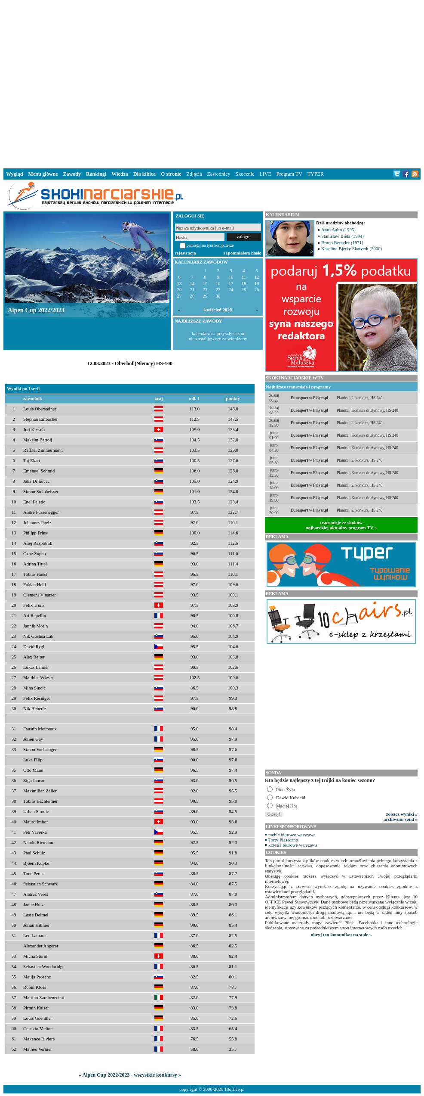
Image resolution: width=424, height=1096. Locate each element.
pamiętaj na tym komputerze (210, 245)
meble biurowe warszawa (292, 834)
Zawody (72, 174)
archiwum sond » (401, 819)
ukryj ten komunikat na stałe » (341, 934)
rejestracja (185, 252)
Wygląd (14, 174)
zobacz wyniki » (402, 814)
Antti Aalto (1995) (338, 229)
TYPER (315, 174)
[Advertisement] (131, 82)
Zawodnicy (218, 174)
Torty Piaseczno (283, 839)
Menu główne (43, 174)
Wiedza (119, 174)
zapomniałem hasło (242, 252)
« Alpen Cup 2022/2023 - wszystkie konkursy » (130, 1075)
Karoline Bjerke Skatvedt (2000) (351, 248)
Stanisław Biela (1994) (342, 236)
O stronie (171, 174)
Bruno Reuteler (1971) (342, 242)
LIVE (265, 174)
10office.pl (234, 1089)
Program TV (289, 174)
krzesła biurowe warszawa (292, 845)
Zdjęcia (194, 174)
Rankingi (96, 174)
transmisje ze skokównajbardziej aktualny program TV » (341, 525)
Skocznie (244, 174)
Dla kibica (144, 174)
